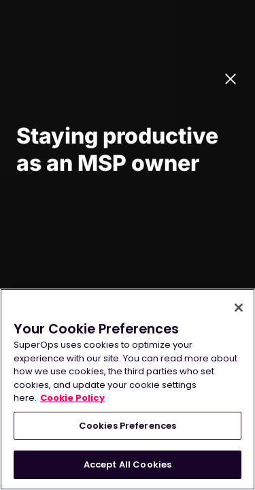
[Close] (239, 308)
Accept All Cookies (127, 464)
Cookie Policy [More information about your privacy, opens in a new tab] (72, 397)
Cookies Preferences (127, 425)
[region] (127, 389)
